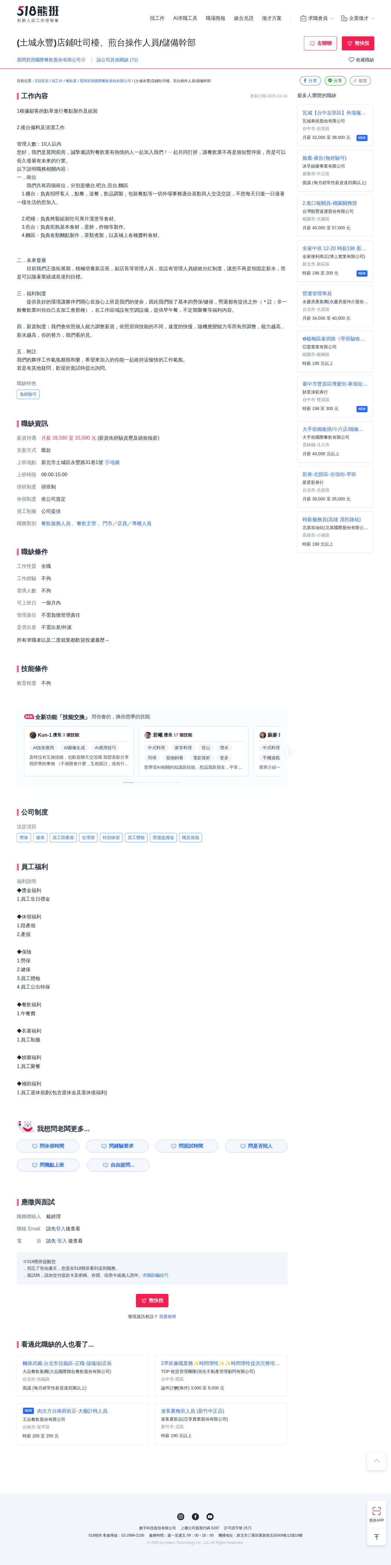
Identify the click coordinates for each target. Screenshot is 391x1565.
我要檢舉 (167, 1316)
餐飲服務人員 (56, 523)
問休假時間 (52, 1146)
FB (195, 1516)
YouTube (210, 1516)
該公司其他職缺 (117, 59)
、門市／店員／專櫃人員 (125, 523)
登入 (61, 1228)
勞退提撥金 (163, 837)
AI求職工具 (185, 18)
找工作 (157, 18)
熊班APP (376, 1520)
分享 (309, 80)
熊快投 (362, 43)
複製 (360, 80)
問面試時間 (191, 1146)
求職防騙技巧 (155, 1275)
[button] (128, 782)
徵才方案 (272, 18)
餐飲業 (71, 81)
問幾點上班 (52, 1164)
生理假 (88, 837)
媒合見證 (244, 18)
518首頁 (42, 81)
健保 (40, 837)
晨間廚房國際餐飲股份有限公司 (105, 81)
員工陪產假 (63, 837)
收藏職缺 (365, 59)
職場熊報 (215, 18)
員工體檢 (136, 837)
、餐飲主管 (84, 523)
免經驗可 (28, 394)
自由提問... (122, 1164)
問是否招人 (260, 1146)
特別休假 (111, 837)
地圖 (115, 462)
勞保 (24, 837)
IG (181, 1516)
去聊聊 (324, 43)
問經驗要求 (121, 1146)
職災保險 (190, 837)
